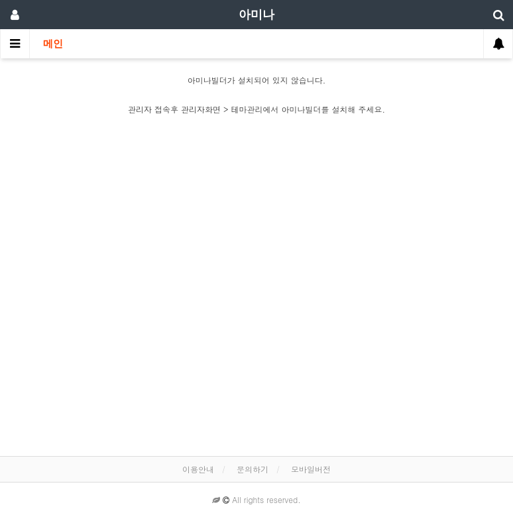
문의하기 (252, 469)
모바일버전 (311, 469)
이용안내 (198, 469)
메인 (53, 44)
